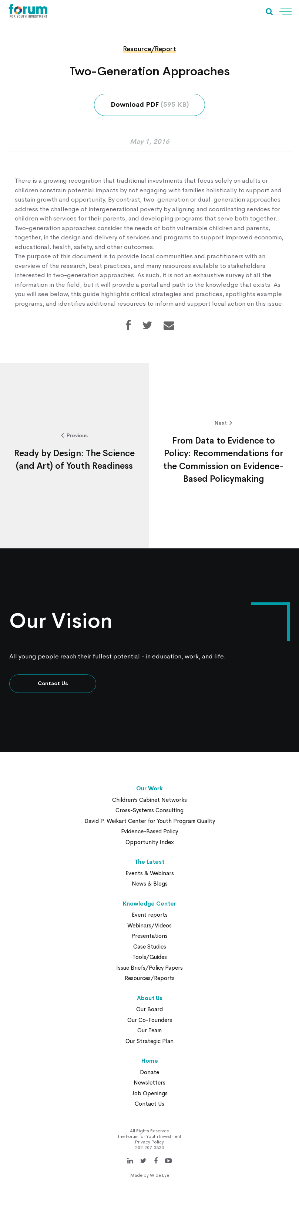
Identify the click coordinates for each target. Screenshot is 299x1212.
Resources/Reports (150, 978)
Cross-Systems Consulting (149, 810)
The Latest (149, 861)
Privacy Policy (149, 1142)
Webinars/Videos (149, 925)
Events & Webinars (149, 873)
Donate (149, 1072)
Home (149, 1060)
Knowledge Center (149, 903)
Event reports (150, 914)
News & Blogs (150, 883)
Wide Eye (159, 1175)
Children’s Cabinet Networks (149, 799)
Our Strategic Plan (149, 1041)
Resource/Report (149, 49)
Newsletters (149, 1082)
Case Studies (149, 946)
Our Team (149, 1030)
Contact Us (53, 683)
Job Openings (149, 1093)
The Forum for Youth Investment (149, 1136)
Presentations (149, 935)
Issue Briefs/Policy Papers (149, 967)
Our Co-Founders (149, 1019)
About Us (149, 998)
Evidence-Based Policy (149, 831)
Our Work (149, 788)
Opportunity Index (149, 842)
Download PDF (150, 104)
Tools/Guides (149, 956)
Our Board (149, 1009)
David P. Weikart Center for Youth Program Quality (149, 820)
